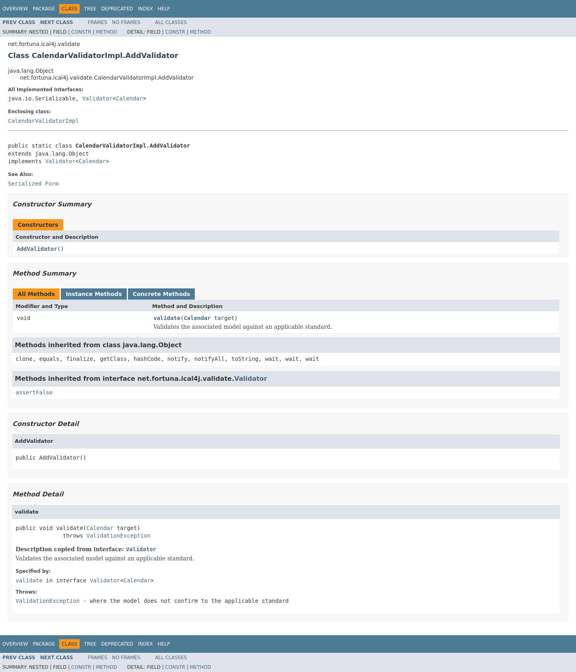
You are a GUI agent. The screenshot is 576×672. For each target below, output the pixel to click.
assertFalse (34, 392)
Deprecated (117, 9)
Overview (15, 9)
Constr (81, 32)
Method (106, 32)
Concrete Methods (161, 294)
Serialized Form (33, 183)
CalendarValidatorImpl (43, 121)
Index (145, 9)
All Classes (171, 22)
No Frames (126, 22)
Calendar (129, 98)
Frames (98, 22)
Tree (90, 9)
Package (44, 9)
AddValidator (37, 249)
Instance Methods (94, 294)
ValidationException (118, 535)
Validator (97, 98)
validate (167, 318)
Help (164, 9)
